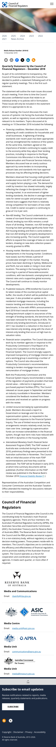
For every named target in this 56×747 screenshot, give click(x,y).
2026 (4, 35)
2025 (13, 35)
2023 (31, 35)
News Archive (17, 39)
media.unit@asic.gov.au (23, 628)
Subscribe (13, 706)
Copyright (6, 732)
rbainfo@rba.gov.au (21, 596)
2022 (40, 35)
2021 (4, 39)
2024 (22, 35)
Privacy (28, 732)
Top (28, 680)
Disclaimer (18, 732)
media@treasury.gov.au (23, 673)
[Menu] (52, 4)
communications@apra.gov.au (26, 651)
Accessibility (40, 732)
